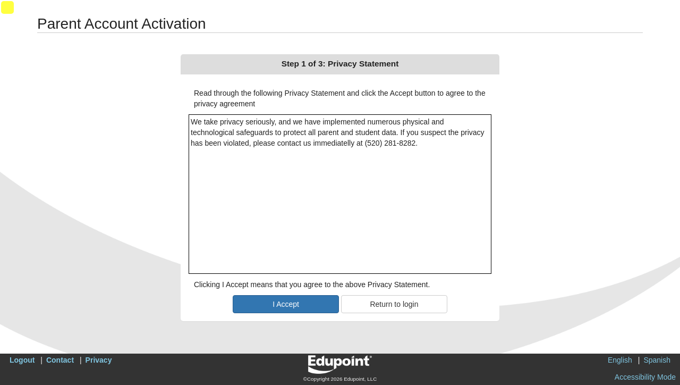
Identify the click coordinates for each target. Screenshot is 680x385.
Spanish (656, 360)
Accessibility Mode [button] (645, 377)
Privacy (99, 360)
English (620, 360)
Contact (60, 360)
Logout (22, 360)
